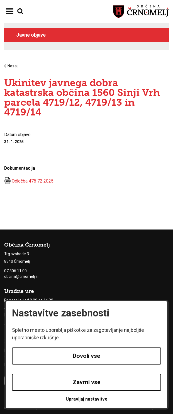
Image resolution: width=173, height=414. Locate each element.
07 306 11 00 (15, 271)
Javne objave (31, 35)
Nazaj (11, 66)
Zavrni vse (87, 382)
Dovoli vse (86, 356)
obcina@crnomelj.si (21, 276)
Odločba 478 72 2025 (32, 181)
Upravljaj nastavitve (87, 399)
